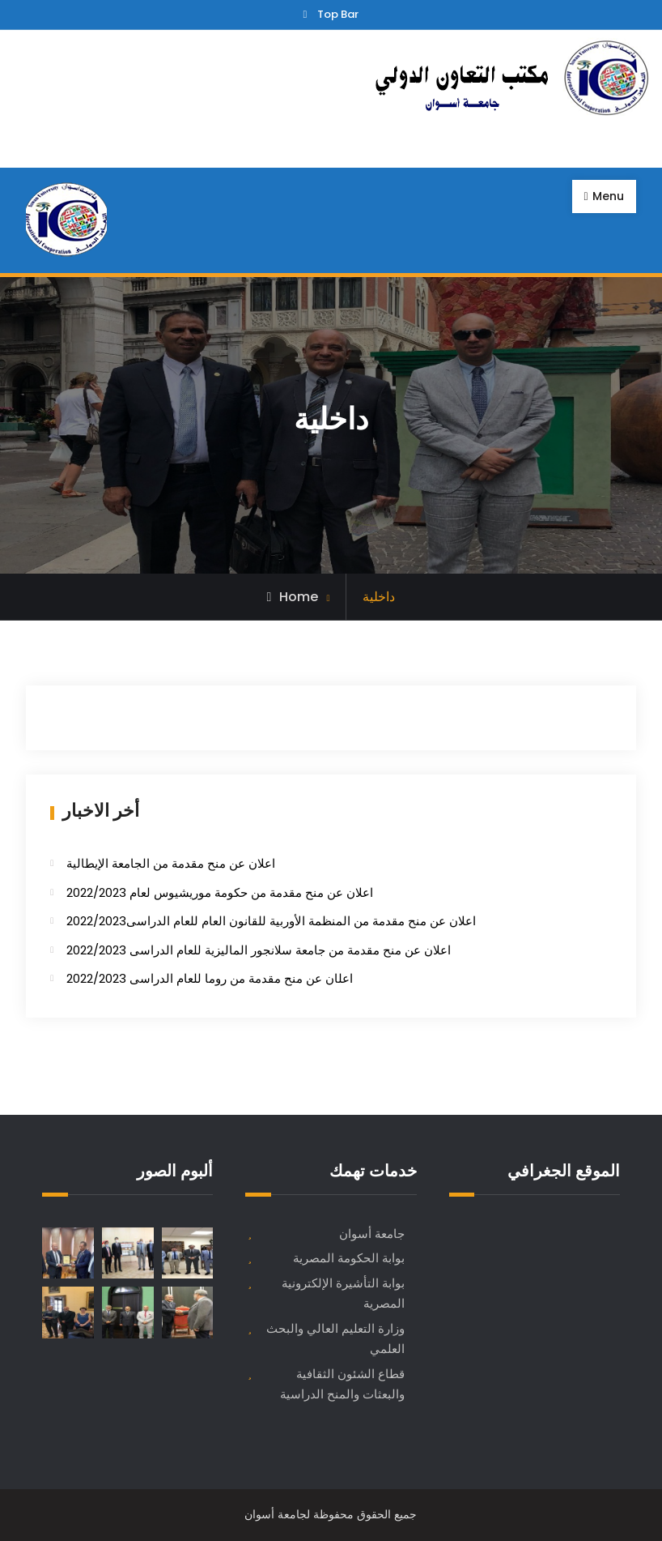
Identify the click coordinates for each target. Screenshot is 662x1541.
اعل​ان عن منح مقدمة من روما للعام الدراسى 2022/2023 (209, 978)
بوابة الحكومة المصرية (349, 1257)
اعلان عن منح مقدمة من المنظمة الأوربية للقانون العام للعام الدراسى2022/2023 (271, 920)
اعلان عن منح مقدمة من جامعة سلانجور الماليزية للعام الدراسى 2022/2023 (258, 949)
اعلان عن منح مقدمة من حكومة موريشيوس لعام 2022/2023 (219, 892)
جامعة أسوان (372, 1233)
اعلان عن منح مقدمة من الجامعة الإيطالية (170, 863)
